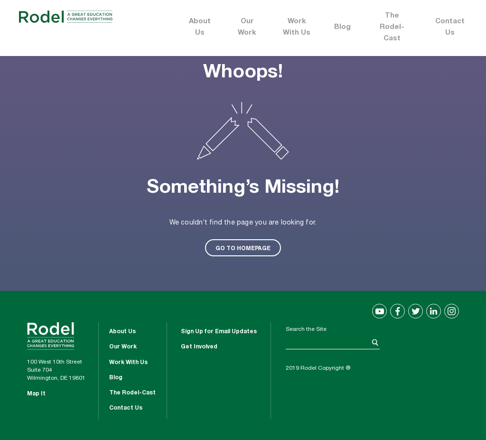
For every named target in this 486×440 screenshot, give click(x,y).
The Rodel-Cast (392, 27)
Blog (342, 27)
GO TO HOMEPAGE (243, 247)
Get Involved (199, 347)
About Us (200, 27)
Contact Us (450, 27)
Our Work (247, 27)
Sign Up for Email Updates (219, 332)
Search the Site (306, 329)
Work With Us (296, 27)
